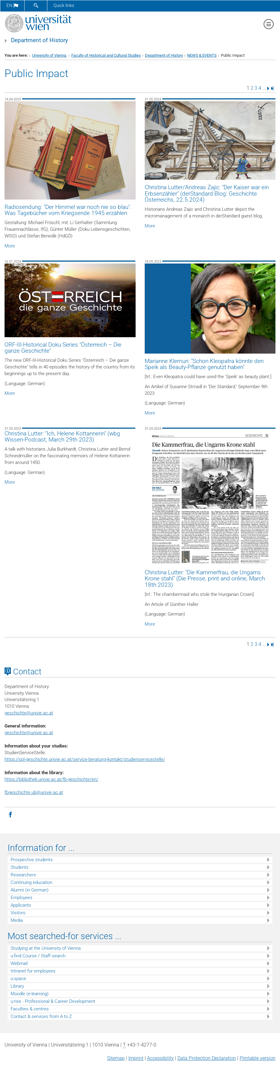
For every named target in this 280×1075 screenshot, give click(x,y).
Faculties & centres (30, 1009)
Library (17, 986)
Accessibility (160, 1058)
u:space (18, 978)
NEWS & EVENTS (202, 55)
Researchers (23, 875)
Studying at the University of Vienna (46, 948)
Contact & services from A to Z (41, 1016)
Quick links (63, 5)
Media (17, 920)
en (12, 5)
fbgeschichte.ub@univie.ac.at (34, 792)
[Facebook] (10, 814)
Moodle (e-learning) (30, 993)
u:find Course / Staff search (38, 956)
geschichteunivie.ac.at (29, 713)
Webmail (19, 963)
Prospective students (32, 859)
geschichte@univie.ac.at (29, 732)
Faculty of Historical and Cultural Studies (106, 55)
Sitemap (116, 1058)
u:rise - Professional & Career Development (53, 1001)
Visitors (18, 912)
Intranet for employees (33, 971)
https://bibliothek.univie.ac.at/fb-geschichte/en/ (51, 779)
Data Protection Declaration (206, 1058)
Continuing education (31, 882)
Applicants (21, 905)
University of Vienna (49, 55)
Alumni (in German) (30, 890)
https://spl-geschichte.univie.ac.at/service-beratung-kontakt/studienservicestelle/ (85, 759)
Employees (21, 897)
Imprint (135, 1058)
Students (20, 867)
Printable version (257, 1058)
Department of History (39, 40)
